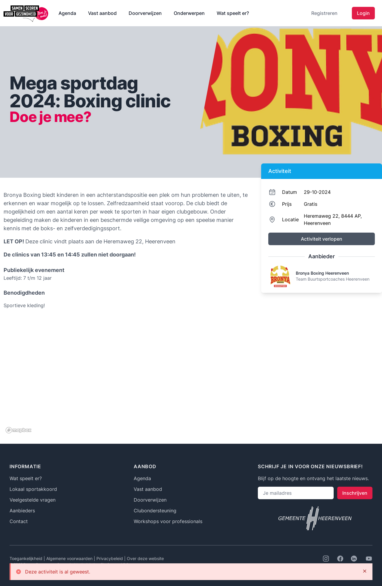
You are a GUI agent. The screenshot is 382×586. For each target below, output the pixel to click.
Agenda (67, 13)
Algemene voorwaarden (70, 558)
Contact (19, 521)
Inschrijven (354, 493)
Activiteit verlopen (321, 239)
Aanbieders (22, 511)
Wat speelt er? (233, 13)
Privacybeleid (110, 558)
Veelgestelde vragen (33, 500)
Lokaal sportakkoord (33, 489)
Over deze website (145, 558)
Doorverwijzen (145, 13)
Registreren (324, 13)
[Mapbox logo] (18, 430)
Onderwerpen (189, 13)
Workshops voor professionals (168, 521)
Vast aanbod (102, 13)
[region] (126, 375)
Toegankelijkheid (27, 558)
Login (363, 13)
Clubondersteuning (155, 511)
